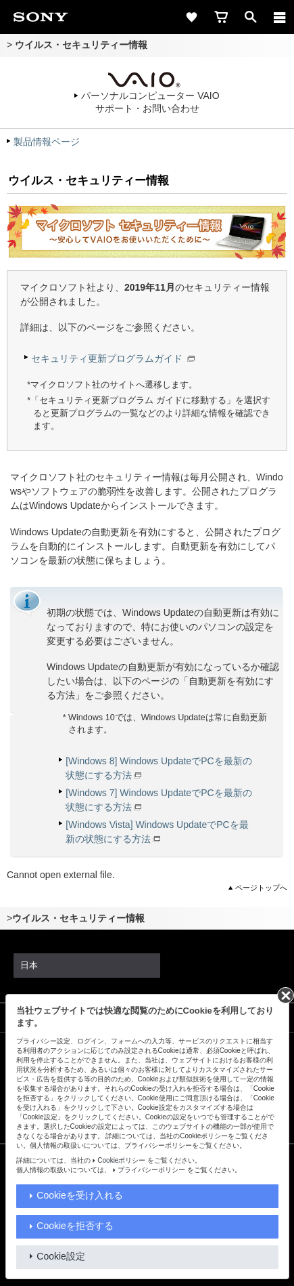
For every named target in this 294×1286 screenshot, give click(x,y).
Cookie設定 (60, 1256)
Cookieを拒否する (75, 1225)
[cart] (221, 17)
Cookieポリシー (121, 1160)
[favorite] (191, 17)
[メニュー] (280, 17)
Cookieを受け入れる (79, 1195)
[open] (251, 17)
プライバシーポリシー (151, 1170)
